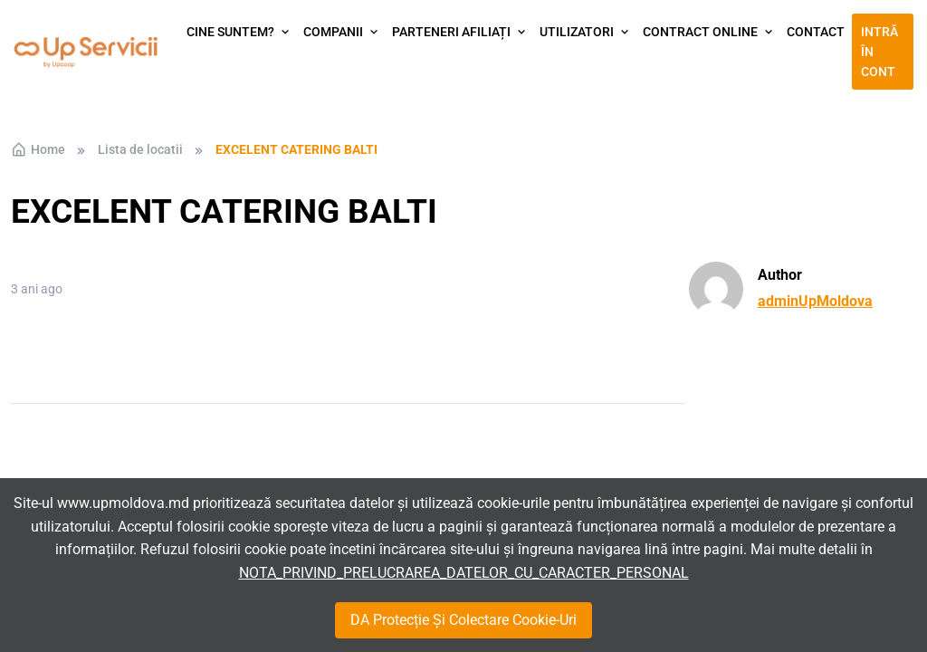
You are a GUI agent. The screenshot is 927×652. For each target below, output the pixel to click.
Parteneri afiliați (451, 31)
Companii (333, 31)
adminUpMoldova (815, 301)
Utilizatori (577, 31)
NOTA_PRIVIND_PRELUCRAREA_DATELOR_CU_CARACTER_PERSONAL (464, 572)
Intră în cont (879, 52)
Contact (816, 31)
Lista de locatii (140, 149)
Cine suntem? (230, 31)
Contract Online (700, 31)
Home (38, 149)
